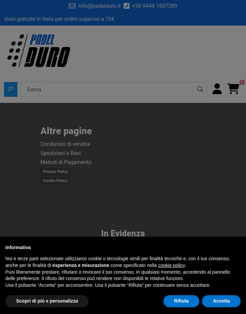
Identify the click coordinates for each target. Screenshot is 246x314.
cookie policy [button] (171, 265)
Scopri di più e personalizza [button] (47, 301)
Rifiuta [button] (181, 301)
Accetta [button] (221, 301)
